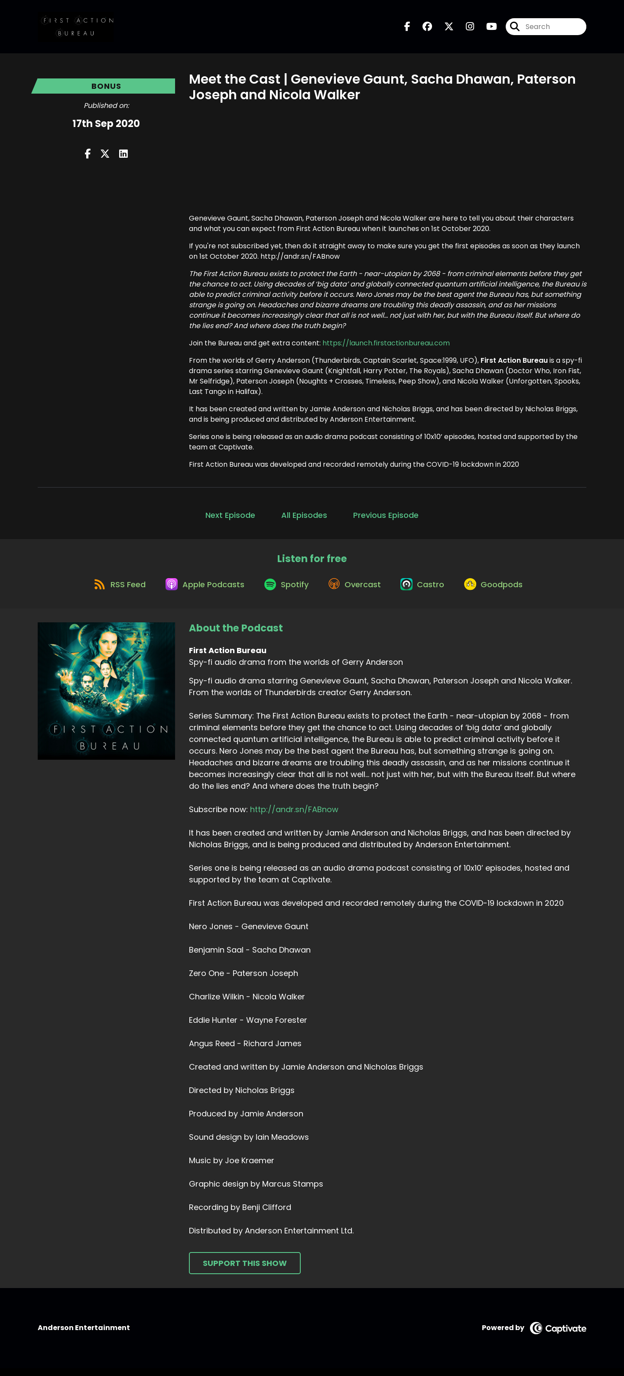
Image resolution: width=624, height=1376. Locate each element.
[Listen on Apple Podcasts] (200, 591)
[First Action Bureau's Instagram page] (464, 28)
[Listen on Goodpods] (501, 591)
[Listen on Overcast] (356, 591)
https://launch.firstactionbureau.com (386, 346)
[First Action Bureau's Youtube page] (486, 28)
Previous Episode (386, 518)
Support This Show (245, 1270)
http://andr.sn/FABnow (294, 817)
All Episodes (304, 518)
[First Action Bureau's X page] (444, 28)
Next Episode (230, 518)
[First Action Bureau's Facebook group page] (422, 28)
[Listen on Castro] (428, 591)
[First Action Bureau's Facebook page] (407, 28)
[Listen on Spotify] (284, 591)
